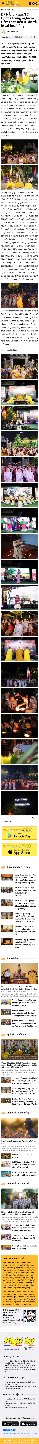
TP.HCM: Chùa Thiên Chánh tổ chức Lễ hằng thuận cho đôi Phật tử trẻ (25, 1238)
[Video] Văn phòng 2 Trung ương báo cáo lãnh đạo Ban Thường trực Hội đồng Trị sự (24, 1013)
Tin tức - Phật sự (6, 10)
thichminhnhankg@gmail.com (18, 1407)
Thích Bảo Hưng (12, 31)
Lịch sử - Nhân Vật (17, 1034)
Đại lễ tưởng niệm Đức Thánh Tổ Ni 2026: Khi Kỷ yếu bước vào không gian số (24, 1164)
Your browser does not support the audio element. (23, 37)
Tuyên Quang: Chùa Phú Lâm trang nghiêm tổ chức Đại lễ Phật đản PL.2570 (24, 1002)
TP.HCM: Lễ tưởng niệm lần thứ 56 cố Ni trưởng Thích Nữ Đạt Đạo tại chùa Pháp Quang (25, 1080)
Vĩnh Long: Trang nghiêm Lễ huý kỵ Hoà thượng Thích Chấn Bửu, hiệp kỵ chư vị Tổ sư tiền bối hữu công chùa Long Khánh (24, 1094)
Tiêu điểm (12, 958)
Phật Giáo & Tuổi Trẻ (18, 1183)
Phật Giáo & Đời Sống (18, 1112)
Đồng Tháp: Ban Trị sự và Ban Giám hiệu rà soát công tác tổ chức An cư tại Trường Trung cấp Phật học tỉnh (25, 880)
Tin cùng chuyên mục (18, 867)
